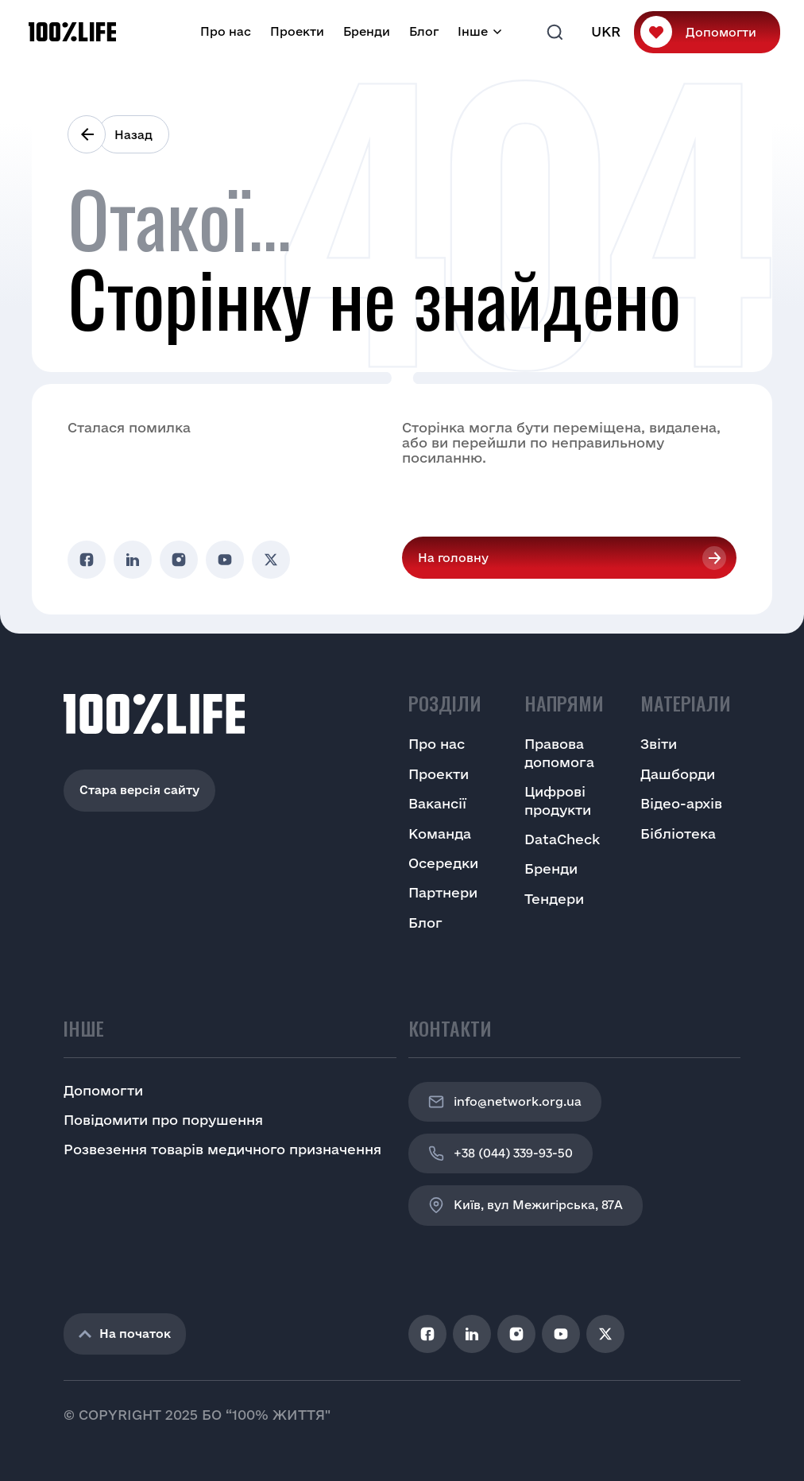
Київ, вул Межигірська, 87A (525, 1205)
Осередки (443, 862)
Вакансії (437, 803)
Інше (473, 31)
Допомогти (721, 32)
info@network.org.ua (505, 1102)
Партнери (442, 892)
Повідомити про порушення (163, 1119)
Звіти (658, 743)
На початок (125, 1333)
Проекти (297, 31)
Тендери (554, 898)
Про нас (225, 31)
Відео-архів (681, 803)
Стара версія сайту (139, 790)
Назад (133, 135)
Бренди (366, 31)
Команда (439, 833)
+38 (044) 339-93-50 (500, 1153)
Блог (424, 31)
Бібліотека (678, 833)
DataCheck (562, 839)
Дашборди (677, 773)
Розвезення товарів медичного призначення (222, 1149)
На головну (453, 557)
